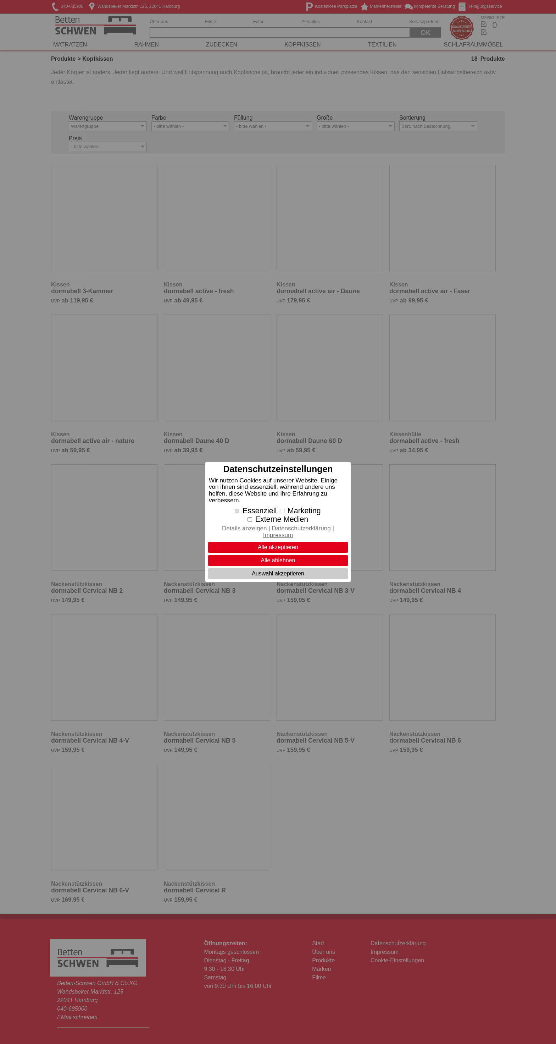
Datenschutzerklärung (301, 528)
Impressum (278, 535)
